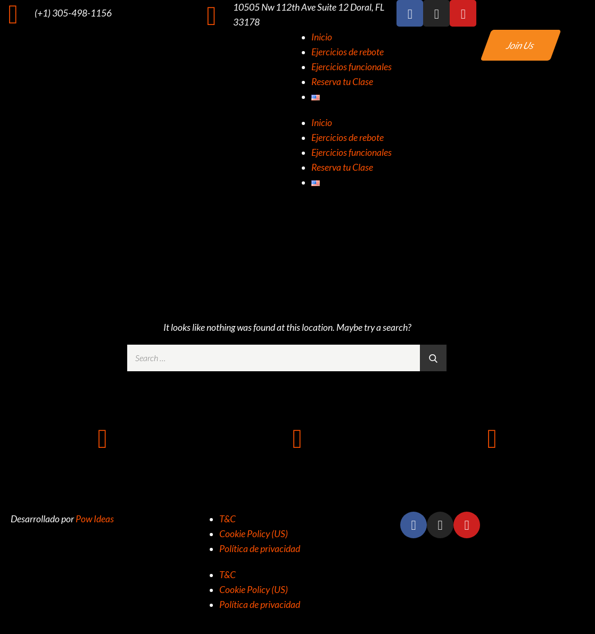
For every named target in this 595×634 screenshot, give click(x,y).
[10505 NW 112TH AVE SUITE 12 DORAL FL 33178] (297, 437)
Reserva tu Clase (342, 81)
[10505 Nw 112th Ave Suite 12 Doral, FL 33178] (212, 15)
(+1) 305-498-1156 (73, 13)
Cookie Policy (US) (253, 533)
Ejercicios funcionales (351, 66)
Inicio (321, 37)
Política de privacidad (259, 548)
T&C (227, 518)
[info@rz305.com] (492, 437)
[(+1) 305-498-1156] (13, 13)
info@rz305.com (492, 471)
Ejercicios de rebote (347, 51)
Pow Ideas (95, 518)
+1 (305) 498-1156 (102, 471)
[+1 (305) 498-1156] (102, 437)
